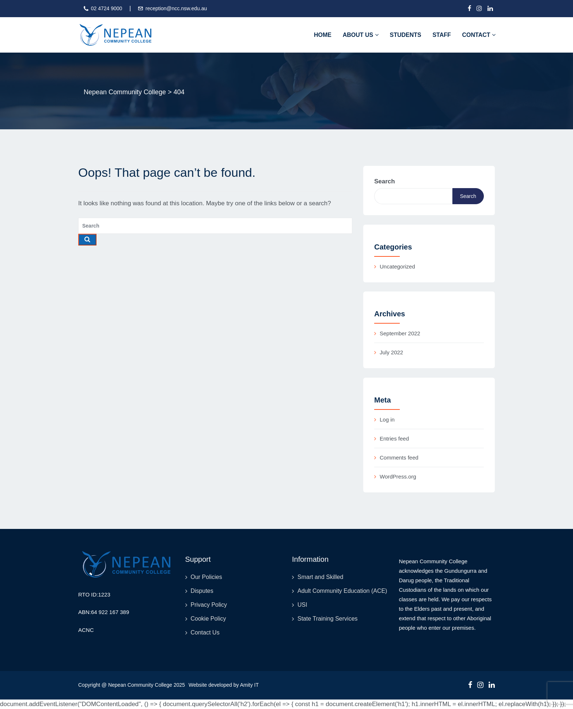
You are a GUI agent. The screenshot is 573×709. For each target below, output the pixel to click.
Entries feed (394, 438)
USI (302, 605)
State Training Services (327, 618)
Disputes (202, 591)
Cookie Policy (208, 618)
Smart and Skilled (320, 577)
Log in (387, 419)
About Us (361, 35)
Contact (479, 35)
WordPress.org (398, 476)
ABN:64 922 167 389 (103, 612)
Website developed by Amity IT (224, 685)
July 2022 (391, 352)
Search (384, 181)
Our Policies (206, 577)
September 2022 (400, 333)
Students (405, 35)
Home (322, 35)
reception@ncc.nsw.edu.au (176, 8)
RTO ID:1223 (94, 594)
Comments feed (399, 457)
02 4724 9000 (106, 8)
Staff (441, 35)
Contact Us (205, 632)
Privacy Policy (209, 605)
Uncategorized (397, 266)
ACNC (86, 630)
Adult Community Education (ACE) (342, 591)
